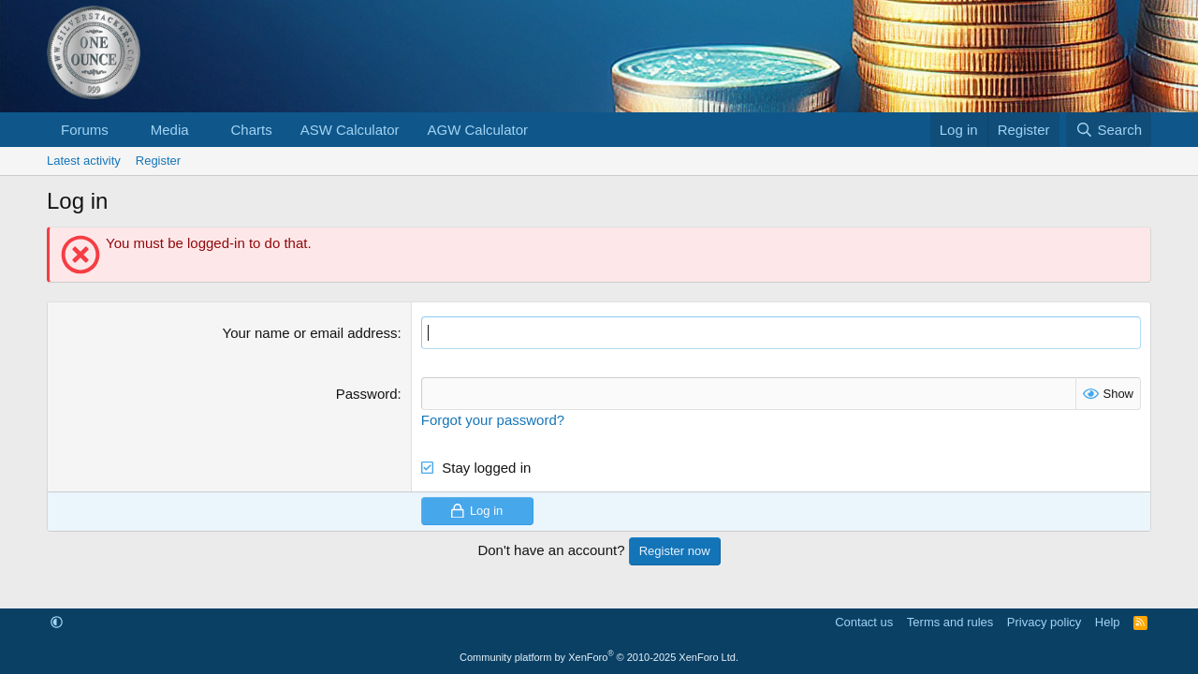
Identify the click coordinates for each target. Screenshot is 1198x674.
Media (170, 130)
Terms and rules (950, 622)
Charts (250, 130)
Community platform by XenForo (599, 657)
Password (367, 394)
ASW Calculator (350, 130)
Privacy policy (1044, 622)
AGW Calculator (478, 130)
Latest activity (84, 161)
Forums (85, 130)
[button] (123, 129)
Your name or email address (310, 333)
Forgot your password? (492, 420)
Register (158, 161)
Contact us (864, 622)
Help (1107, 622)
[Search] (1108, 129)
